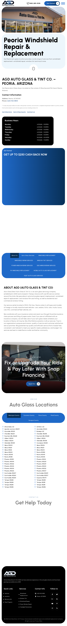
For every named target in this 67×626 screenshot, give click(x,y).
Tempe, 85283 (7, 485)
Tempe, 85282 (7, 480)
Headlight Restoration (26, 607)
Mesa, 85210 (7, 447)
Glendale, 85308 (40, 440)
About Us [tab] (15, 255)
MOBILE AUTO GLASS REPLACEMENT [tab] (45, 270)
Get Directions (7, 112)
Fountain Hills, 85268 (9, 436)
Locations (7, 596)
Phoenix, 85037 (40, 471)
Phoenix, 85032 (40, 468)
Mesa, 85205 (7, 452)
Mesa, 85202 (7, 445)
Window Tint (23, 598)
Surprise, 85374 (40, 478)
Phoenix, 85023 (40, 466)
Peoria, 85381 (7, 457)
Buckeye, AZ (39, 431)
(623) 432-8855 (12, 101)
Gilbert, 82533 (7, 438)
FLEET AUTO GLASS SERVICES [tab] (33, 275)
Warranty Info (8, 599)
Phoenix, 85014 (40, 459)
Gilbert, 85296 (39, 438)
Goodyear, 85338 (41, 443)
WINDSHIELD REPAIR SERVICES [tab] (24, 260)
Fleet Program (8, 602)
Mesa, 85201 (39, 447)
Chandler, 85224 (8, 434)
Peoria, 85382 (39, 452)
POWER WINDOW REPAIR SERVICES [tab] (22, 265)
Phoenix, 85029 (40, 464)
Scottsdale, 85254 (9, 478)
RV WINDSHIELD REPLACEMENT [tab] (20, 270)
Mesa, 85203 (39, 450)
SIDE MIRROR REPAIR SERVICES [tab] (46, 265)
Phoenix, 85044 (8, 461)
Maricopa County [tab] (13, 415)
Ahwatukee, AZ (8, 427)
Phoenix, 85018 (8, 459)
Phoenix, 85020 (40, 461)
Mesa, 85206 (39, 445)
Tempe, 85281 (39, 482)
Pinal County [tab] (55, 415)
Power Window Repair (26, 604)
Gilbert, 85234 (7, 440)
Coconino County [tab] (29, 415)
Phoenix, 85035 (8, 468)
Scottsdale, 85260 (9, 475)
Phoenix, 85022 (8, 464)
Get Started (53, 3)
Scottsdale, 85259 (41, 473)
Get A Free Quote (19, 112)
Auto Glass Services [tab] (28, 255)
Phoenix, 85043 (8, 466)
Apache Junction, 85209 (11, 429)
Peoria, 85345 (7, 454)
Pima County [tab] (43, 415)
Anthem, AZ (39, 427)
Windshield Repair (25, 601)
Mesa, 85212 (7, 450)
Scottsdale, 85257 (9, 473)
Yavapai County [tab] (33, 420)
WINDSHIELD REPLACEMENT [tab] (46, 255)
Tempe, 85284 (40, 480)
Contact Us (31, 112)
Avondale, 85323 (40, 429)
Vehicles (7, 593)
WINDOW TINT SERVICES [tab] (44, 260)
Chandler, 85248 (40, 434)
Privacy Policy (38, 621)
